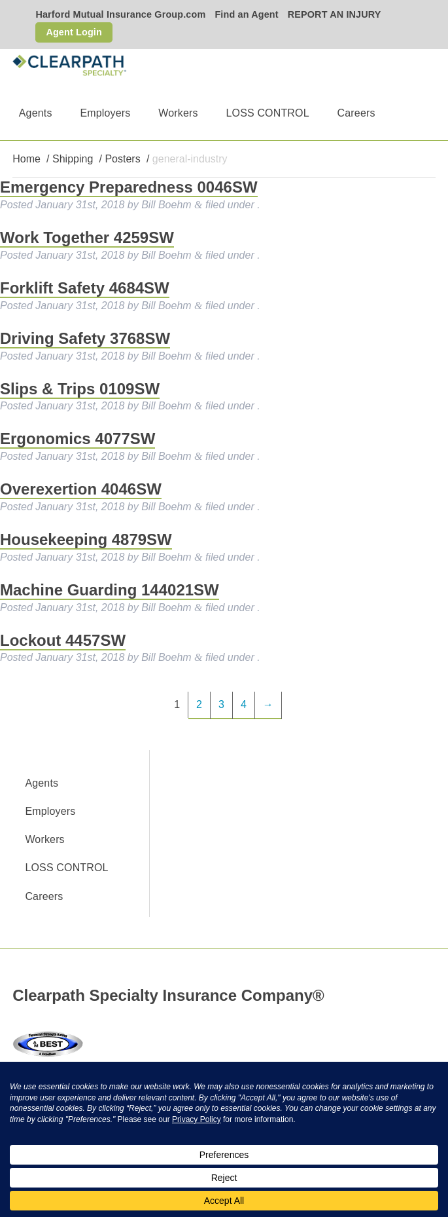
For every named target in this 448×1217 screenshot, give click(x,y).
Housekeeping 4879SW (86, 539)
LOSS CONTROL (267, 113)
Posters (122, 158)
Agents (35, 113)
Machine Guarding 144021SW (109, 590)
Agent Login (74, 32)
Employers (105, 113)
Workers (178, 113)
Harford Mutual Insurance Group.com (120, 14)
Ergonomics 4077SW (77, 438)
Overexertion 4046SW (81, 489)
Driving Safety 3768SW (85, 338)
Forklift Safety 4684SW (84, 288)
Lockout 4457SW (63, 640)
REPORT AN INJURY (334, 14)
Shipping (72, 158)
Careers (356, 113)
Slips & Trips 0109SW (80, 389)
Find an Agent (246, 14)
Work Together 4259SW (87, 237)
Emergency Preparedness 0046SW (129, 187)
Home (26, 158)
